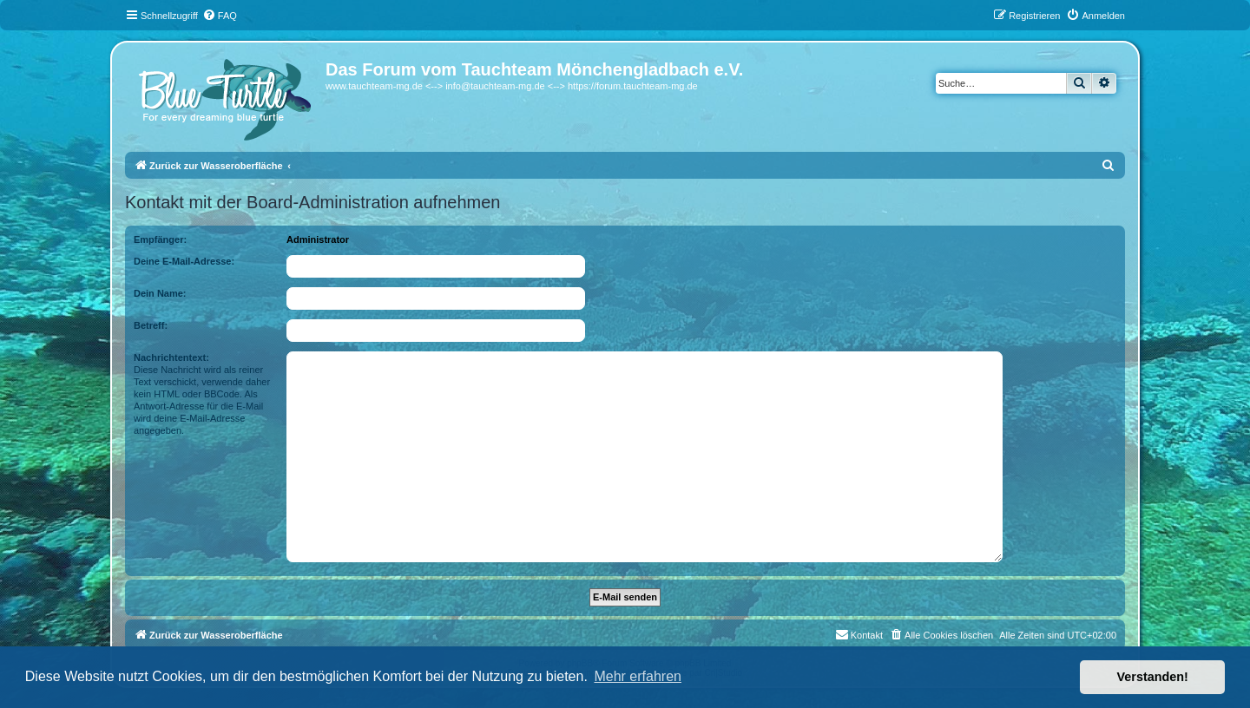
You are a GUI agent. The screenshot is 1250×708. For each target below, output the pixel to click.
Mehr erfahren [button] (637, 676)
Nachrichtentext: (171, 357)
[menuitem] (219, 15)
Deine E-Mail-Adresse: (184, 261)
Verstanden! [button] (1152, 677)
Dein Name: (160, 293)
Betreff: (151, 325)
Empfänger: (160, 239)
